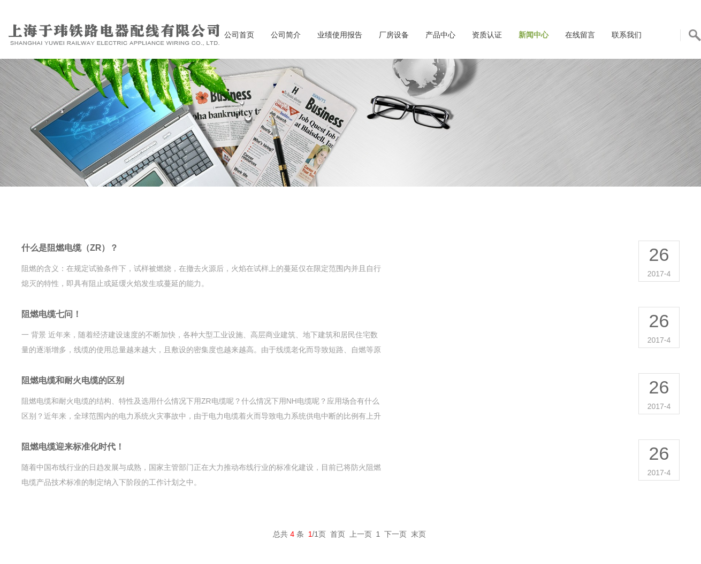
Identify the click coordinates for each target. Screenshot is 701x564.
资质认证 (487, 34)
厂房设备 (394, 34)
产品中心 (440, 34)
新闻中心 (533, 34)
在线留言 (580, 34)
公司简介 (286, 34)
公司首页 (239, 34)
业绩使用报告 (339, 34)
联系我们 (627, 34)
